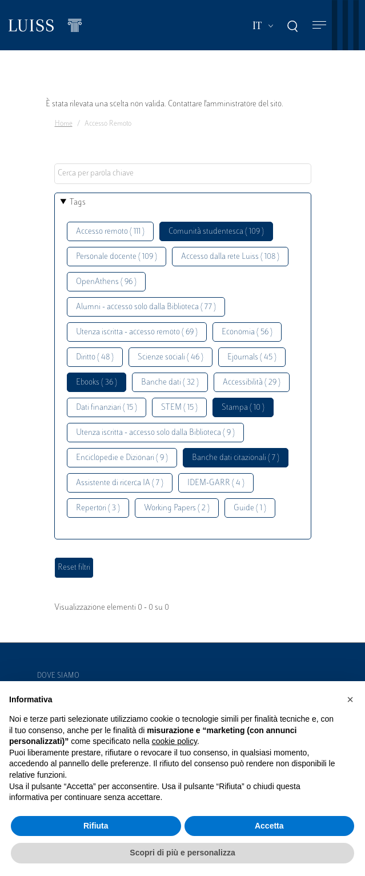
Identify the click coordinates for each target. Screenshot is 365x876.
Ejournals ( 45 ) (251, 357)
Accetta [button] (269, 825)
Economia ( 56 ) (247, 332)
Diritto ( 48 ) (95, 357)
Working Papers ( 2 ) (177, 508)
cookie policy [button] (174, 741)
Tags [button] (78, 202)
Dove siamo (58, 676)
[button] (350, 699)
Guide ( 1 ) (250, 508)
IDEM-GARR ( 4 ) (215, 483)
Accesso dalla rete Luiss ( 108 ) (230, 257)
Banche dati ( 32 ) (170, 382)
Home (64, 124)
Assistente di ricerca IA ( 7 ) (119, 483)
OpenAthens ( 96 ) (106, 282)
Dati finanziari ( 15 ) (106, 407)
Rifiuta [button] (96, 825)
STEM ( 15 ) (179, 407)
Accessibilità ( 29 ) (251, 382)
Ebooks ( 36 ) (96, 382)
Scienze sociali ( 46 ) (170, 357)
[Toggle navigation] (319, 25)
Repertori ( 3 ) (98, 508)
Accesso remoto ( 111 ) (110, 231)
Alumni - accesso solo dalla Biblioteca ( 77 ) (146, 307)
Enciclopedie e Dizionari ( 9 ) (122, 458)
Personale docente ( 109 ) (116, 257)
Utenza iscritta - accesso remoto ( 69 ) (137, 332)
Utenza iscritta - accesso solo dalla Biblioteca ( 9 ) (155, 433)
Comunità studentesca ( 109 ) (216, 231)
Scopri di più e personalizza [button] (182, 852)
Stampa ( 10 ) (243, 407)
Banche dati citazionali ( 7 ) (235, 458)
